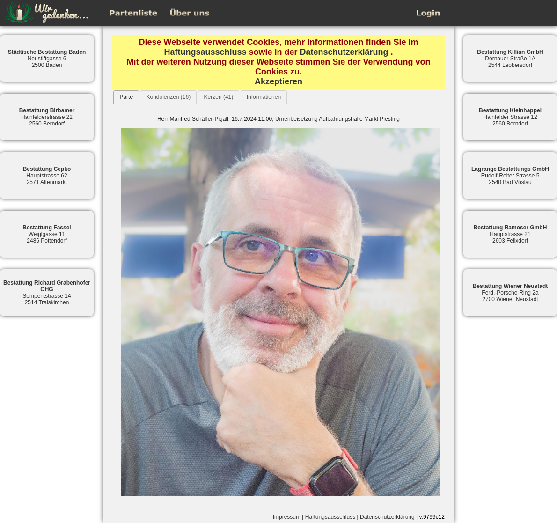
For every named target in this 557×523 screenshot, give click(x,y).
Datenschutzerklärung (344, 52)
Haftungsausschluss (205, 52)
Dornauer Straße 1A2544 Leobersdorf (510, 58)
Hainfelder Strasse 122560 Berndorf (510, 117)
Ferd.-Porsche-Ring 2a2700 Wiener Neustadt (510, 292)
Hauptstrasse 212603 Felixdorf (510, 234)
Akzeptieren (278, 81)
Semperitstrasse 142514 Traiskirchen (46, 293)
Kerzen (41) (219, 97)
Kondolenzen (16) (168, 97)
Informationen (264, 97)
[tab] (126, 97)
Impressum (286, 517)
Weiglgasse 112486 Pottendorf (46, 234)
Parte (126, 97)
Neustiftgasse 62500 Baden (47, 58)
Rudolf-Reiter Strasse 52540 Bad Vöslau (510, 175)
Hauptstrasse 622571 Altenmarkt (47, 175)
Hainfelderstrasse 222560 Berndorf (47, 117)
